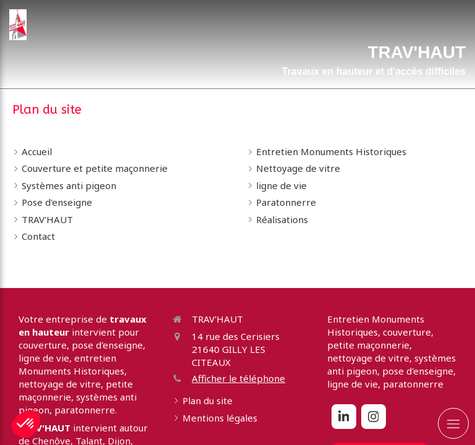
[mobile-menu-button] (453, 423)
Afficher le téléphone (238, 378)
